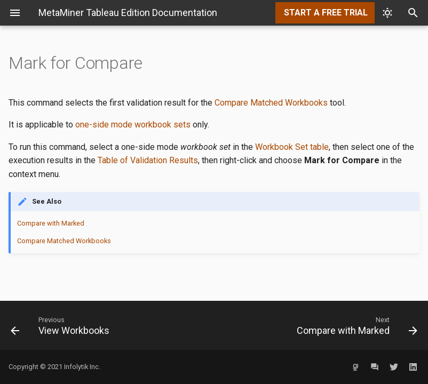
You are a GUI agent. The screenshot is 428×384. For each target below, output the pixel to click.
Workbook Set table (292, 147)
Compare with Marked (50, 223)
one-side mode (103, 124)
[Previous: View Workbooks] (108, 325)
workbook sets (162, 124)
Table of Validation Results (148, 160)
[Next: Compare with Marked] (320, 325)
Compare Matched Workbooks (271, 103)
